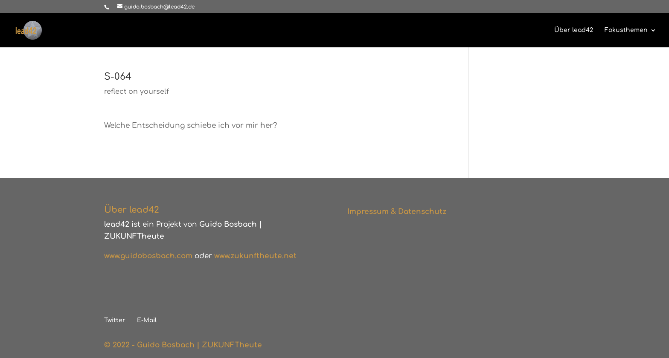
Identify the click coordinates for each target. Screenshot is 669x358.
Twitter (114, 320)
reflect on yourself (136, 91)
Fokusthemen (626, 30)
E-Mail (147, 320)
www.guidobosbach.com (148, 256)
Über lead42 (573, 30)
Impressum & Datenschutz (396, 212)
